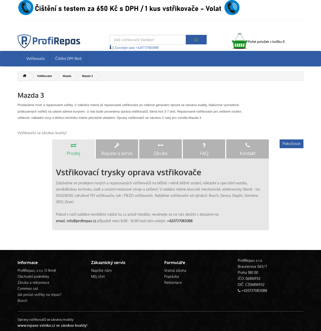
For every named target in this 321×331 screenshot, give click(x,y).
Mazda (67, 76)
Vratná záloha (175, 270)
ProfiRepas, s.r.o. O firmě (37, 270)
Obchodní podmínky (33, 276)
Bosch (22, 300)
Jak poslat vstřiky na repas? (39, 294)
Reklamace (173, 282)
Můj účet (98, 276)
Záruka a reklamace (33, 282)
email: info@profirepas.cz (76, 221)
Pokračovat (291, 143)
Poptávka (171, 276)
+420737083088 (180, 221)
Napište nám (101, 270)
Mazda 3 (87, 76)
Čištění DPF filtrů (68, 58)
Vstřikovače (35, 58)
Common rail (28, 288)
